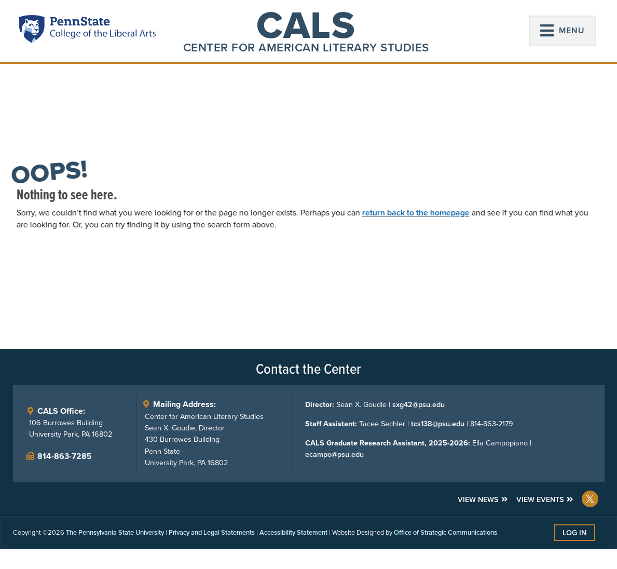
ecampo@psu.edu (334, 454)
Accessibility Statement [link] (293, 532)
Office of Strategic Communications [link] (445, 532)
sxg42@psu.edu (418, 405)
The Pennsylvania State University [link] (115, 532)
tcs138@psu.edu (437, 424)
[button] (562, 31)
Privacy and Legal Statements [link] (212, 532)
